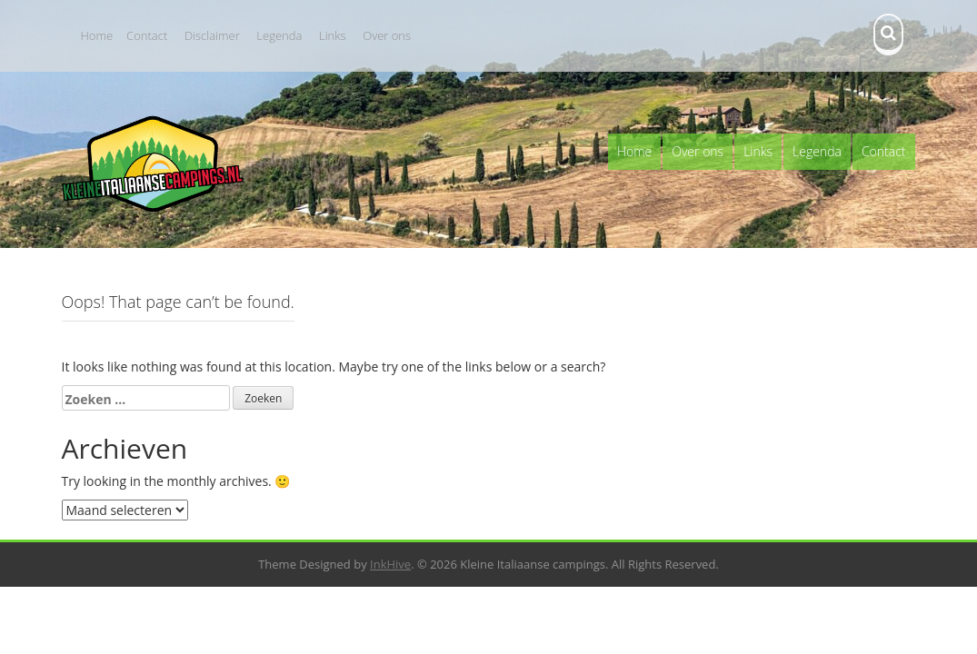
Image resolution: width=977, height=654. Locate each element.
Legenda (279, 35)
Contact (146, 35)
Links (332, 35)
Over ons (387, 35)
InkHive (390, 564)
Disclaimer (212, 35)
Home (97, 35)
